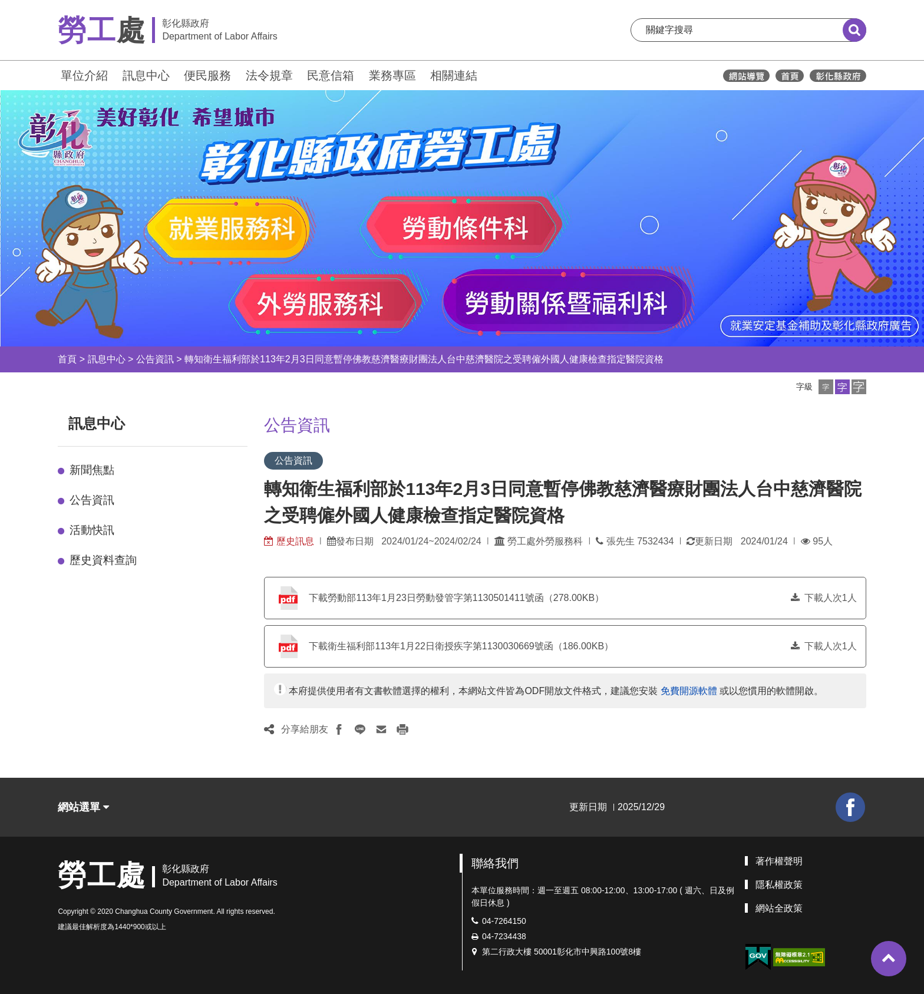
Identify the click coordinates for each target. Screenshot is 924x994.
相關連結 (453, 75)
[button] (826, 386)
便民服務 (207, 75)
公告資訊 (155, 359)
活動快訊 (92, 530)
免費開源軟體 (689, 691)
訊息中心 (146, 75)
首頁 (67, 359)
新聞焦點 (92, 470)
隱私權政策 (779, 885)
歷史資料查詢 (103, 560)
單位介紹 (84, 75)
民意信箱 (330, 75)
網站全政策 (779, 908)
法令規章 (269, 75)
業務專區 (392, 75)
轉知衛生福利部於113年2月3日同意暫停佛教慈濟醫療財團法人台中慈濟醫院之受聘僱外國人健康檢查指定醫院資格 (424, 359)
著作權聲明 (779, 861)
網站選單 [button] (83, 807)
